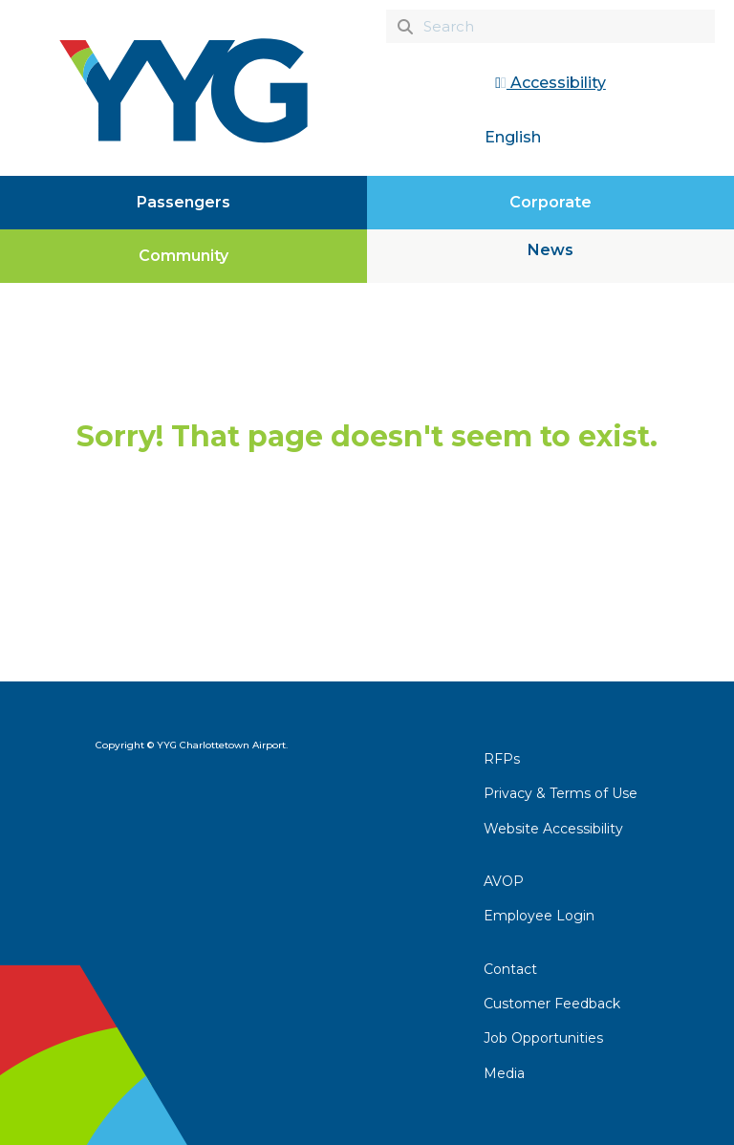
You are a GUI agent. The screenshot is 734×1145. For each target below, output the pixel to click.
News (550, 250)
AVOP (504, 881)
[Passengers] (183, 202)
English (513, 137)
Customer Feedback (552, 1003)
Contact (510, 969)
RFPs (502, 758)
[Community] (183, 256)
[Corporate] (550, 202)
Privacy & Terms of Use (560, 793)
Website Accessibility (553, 828)
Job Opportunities (543, 1038)
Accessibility (550, 83)
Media (504, 1073)
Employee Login (539, 915)
